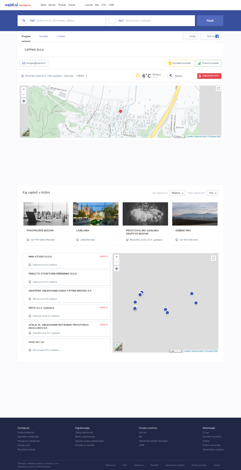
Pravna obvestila (211, 445)
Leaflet (190, 136)
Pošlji (192, 36)
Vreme (71, 5)
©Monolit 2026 (200, 136)
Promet (62, 5)
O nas (206, 432)
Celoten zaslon (218, 88)
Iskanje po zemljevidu (29, 441)
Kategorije (138, 465)
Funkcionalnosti (26, 432)
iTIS (104, 5)
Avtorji (206, 441)
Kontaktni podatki (182, 63)
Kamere (178, 76)
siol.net (89, 5)
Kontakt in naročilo (85, 445)
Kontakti (43, 36)
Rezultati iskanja (26, 449)
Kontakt (154, 465)
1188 (111, 5)
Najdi (210, 21)
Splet (43, 5)
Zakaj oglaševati (84, 432)
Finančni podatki (210, 63)
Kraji (125, 465)
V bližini (61, 36)
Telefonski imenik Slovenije (153, 441)
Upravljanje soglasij (213, 449)
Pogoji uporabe (199, 465)
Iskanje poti (24, 445)
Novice (52, 5)
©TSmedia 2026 (214, 136)
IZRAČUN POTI (211, 75)
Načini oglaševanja (85, 436)
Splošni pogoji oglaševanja (89, 441)
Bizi (97, 5)
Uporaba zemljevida (28, 436)
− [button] (24, 94)
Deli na (213, 36)
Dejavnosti (110, 465)
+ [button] (24, 89)
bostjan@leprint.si (36, 63)
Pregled (26, 36)
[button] (23, 101)
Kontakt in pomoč (212, 436)
